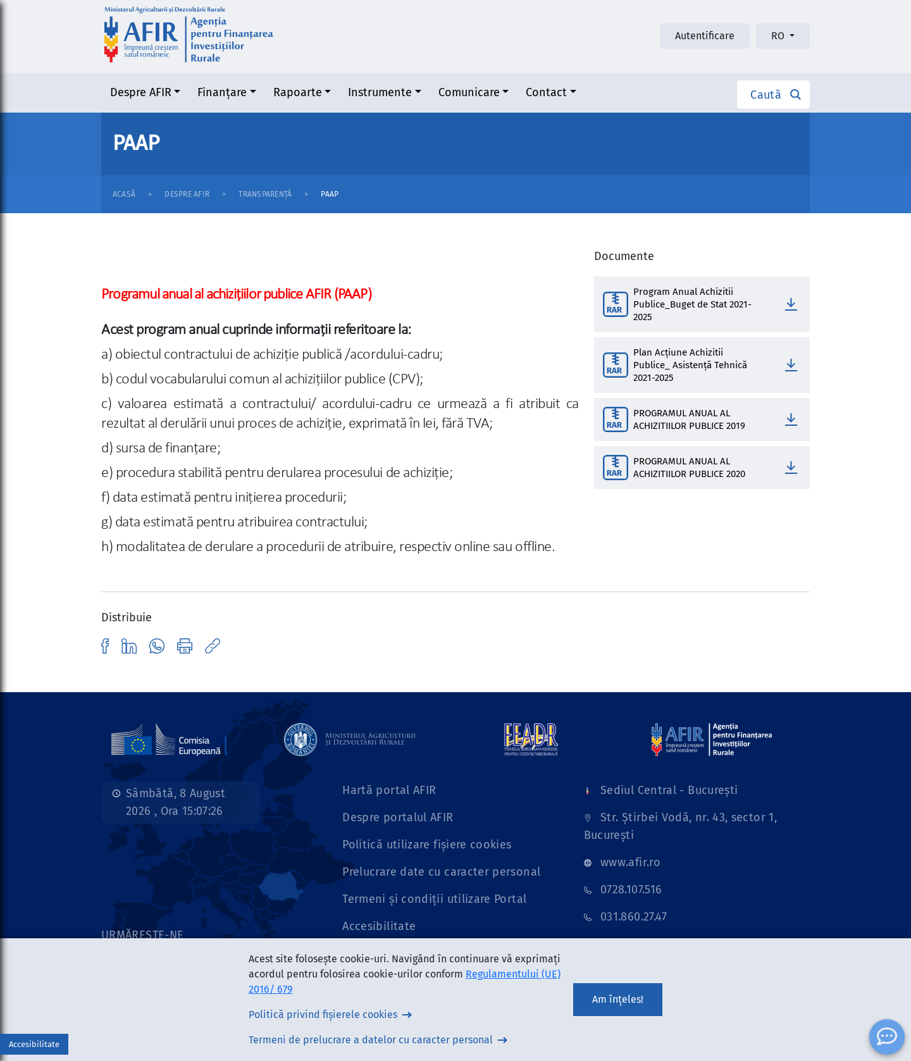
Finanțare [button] (222, 92)
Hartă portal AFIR (389, 790)
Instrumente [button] (380, 92)
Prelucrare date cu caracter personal (441, 872)
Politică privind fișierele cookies (323, 1014)
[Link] (169, 739)
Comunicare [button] (469, 92)
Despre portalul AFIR (397, 817)
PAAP (329, 194)
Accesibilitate (379, 926)
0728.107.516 (631, 890)
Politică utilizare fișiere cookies (426, 845)
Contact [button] (546, 92)
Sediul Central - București (669, 790)
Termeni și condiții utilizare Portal (434, 899)
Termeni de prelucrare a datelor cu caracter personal (371, 1040)
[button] (773, 94)
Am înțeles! (617, 999)
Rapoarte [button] (297, 92)
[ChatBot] (887, 1037)
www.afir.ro (630, 862)
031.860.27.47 (633, 917)
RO (779, 36)
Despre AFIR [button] (140, 92)
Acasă (124, 194)
